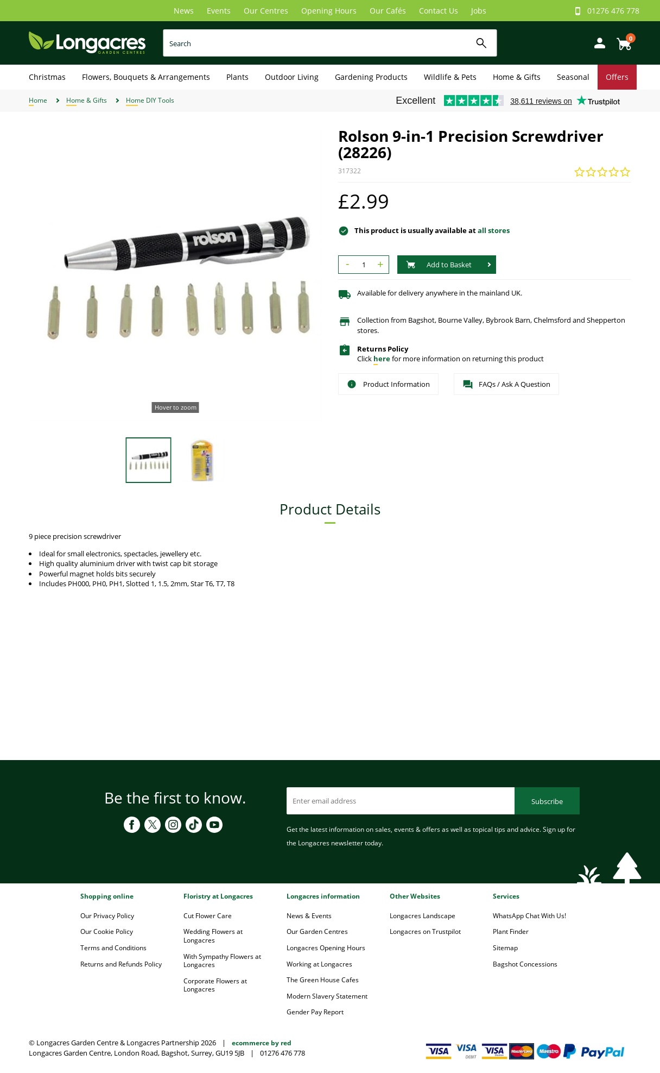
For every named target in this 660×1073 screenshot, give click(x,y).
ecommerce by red (261, 1042)
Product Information (388, 384)
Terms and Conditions (113, 947)
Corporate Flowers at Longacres (215, 985)
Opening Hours (329, 10)
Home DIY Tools (150, 100)
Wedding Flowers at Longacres (213, 936)
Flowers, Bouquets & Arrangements (146, 77)
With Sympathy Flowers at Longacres (222, 961)
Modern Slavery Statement (327, 996)
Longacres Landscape (422, 915)
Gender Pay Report (315, 1011)
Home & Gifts (517, 77)
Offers (617, 77)
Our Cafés (388, 10)
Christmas (47, 77)
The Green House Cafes (323, 979)
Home (38, 100)
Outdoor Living (292, 77)
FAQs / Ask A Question (506, 384)
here (381, 358)
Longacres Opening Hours (326, 947)
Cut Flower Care (207, 915)
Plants (237, 77)
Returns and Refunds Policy (121, 964)
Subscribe (547, 801)
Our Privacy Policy (107, 915)
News (184, 10)
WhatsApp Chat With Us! (529, 915)
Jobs (478, 10)
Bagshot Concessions (525, 964)
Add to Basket (439, 264)
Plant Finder (511, 931)
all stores (494, 230)
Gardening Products (371, 77)
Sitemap (505, 947)
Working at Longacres (319, 964)
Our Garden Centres (317, 931)
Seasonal (573, 77)
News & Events (309, 915)
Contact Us (438, 10)
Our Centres (266, 10)
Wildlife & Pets (450, 77)
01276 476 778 (613, 10)
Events (219, 10)
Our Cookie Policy (106, 931)
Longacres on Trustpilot (425, 931)
